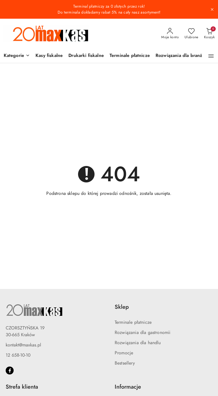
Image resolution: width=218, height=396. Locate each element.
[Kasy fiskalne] (49, 56)
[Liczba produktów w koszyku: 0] (209, 33)
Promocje (124, 353)
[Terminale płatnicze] (130, 56)
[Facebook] (10, 370)
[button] (17, 56)
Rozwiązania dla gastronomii (142, 332)
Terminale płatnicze (133, 322)
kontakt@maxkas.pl (23, 345)
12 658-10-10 (18, 355)
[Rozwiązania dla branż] (179, 56)
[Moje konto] (170, 33)
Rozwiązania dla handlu (138, 343)
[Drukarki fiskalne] (86, 56)
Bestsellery (125, 363)
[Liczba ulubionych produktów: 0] (191, 33)
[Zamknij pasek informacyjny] (212, 9)
